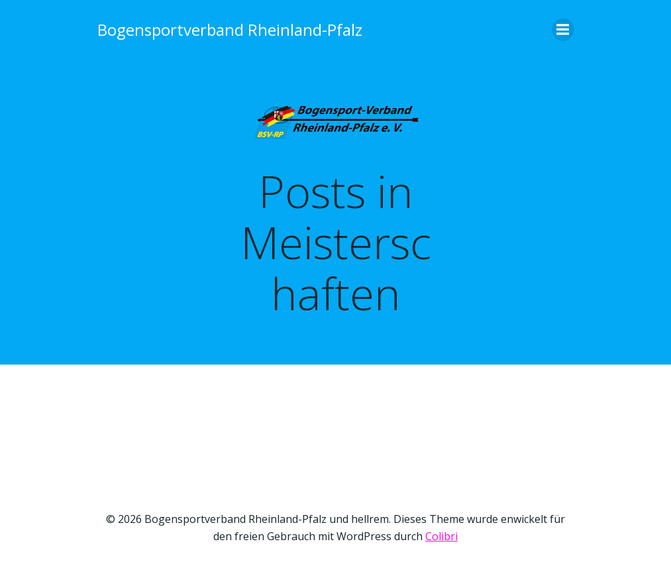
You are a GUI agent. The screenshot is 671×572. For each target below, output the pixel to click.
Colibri (441, 536)
